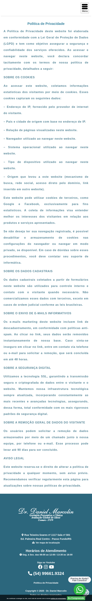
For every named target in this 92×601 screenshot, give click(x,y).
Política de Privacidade (46, 583)
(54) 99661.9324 (46, 573)
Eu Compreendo (76, 598)
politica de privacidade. (58, 598)
